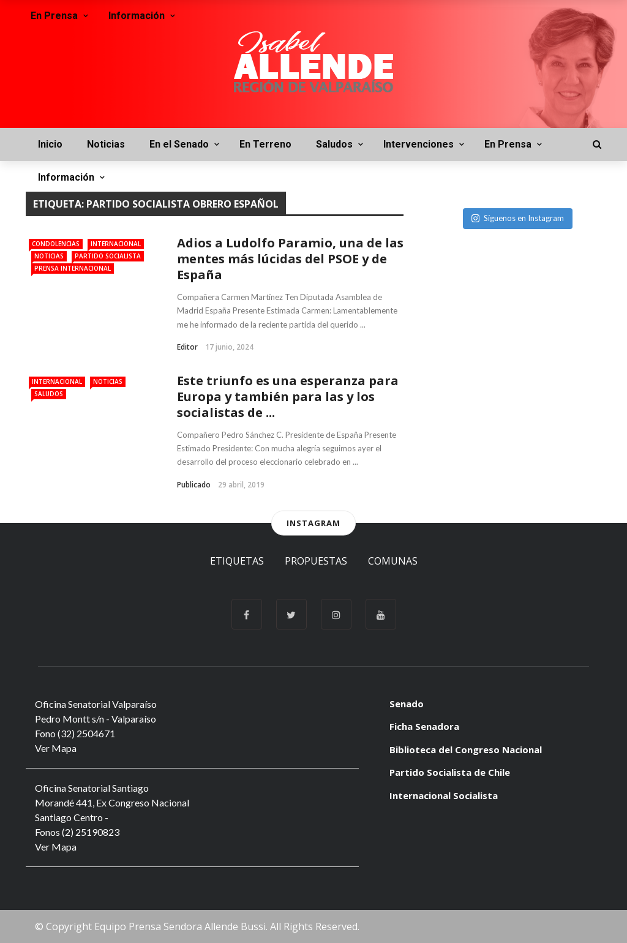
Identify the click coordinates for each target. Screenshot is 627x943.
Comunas (393, 561)
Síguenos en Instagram (517, 218)
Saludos (334, 144)
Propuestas (316, 561)
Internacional (116, 243)
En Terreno (265, 144)
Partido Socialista (108, 256)
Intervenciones (418, 144)
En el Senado (179, 144)
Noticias (106, 144)
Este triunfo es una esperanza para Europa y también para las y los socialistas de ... (288, 396)
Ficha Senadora (424, 726)
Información (66, 177)
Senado (406, 703)
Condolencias (56, 243)
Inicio (50, 144)
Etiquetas (237, 561)
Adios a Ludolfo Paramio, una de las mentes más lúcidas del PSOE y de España (290, 259)
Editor (187, 347)
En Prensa (507, 144)
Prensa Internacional (72, 268)
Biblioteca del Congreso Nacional (465, 749)
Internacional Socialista (443, 795)
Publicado (194, 484)
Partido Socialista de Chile (449, 772)
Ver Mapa (56, 748)
